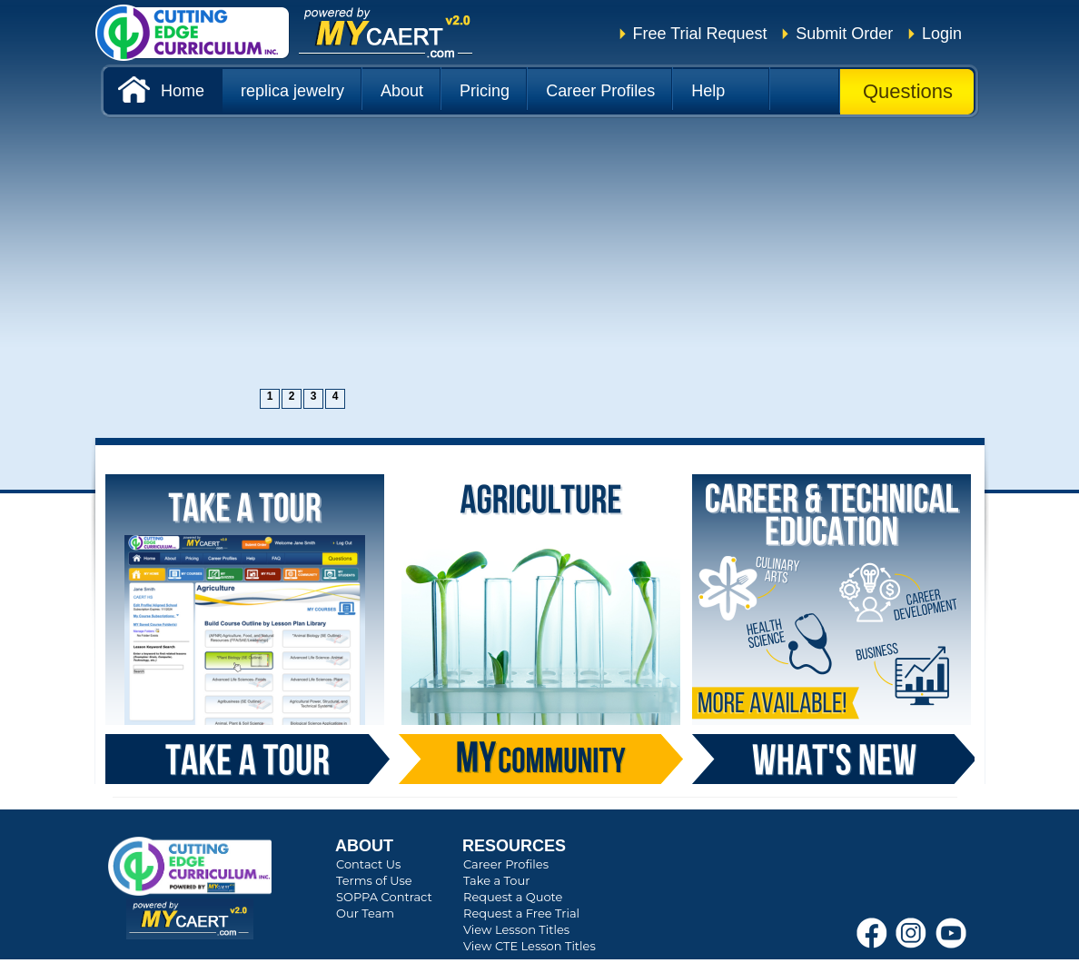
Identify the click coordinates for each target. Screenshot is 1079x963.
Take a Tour (496, 880)
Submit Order (844, 34)
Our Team (365, 913)
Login (942, 34)
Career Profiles (506, 864)
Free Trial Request (700, 34)
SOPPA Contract (384, 896)
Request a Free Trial (521, 913)
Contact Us (368, 864)
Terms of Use (374, 880)
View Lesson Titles (516, 929)
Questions (908, 91)
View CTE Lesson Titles (529, 945)
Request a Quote (512, 896)
